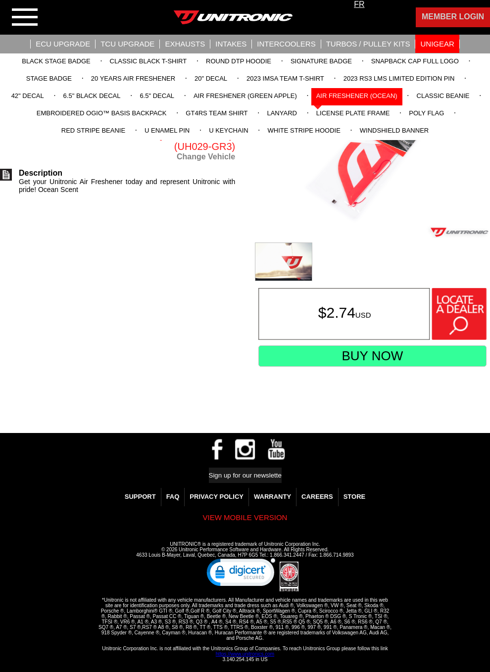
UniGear (437, 44)
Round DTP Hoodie (238, 61)
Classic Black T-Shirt (148, 61)
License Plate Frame (353, 113)
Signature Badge (321, 61)
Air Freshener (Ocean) (356, 95)
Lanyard (281, 113)
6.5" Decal (157, 95)
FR (359, 4)
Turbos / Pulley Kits (368, 44)
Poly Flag (426, 113)
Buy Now (372, 355)
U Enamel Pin (167, 130)
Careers (317, 496)
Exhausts (185, 44)
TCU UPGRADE (127, 44)
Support (140, 496)
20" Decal (211, 78)
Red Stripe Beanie (93, 130)
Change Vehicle (206, 156)
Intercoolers (286, 44)
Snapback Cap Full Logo (415, 61)
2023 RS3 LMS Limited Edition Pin (399, 78)
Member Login (453, 16)
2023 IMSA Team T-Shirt (285, 78)
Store (354, 496)
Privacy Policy (217, 496)
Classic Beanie (443, 95)
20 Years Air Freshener (133, 78)
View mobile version (245, 517)
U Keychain (228, 130)
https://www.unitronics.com (245, 654)
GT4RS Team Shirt (216, 113)
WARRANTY (272, 496)
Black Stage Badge (56, 61)
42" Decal (27, 95)
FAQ (173, 496)
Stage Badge (49, 78)
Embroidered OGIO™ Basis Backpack (102, 113)
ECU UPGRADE (63, 44)
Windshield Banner (394, 130)
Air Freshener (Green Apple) (245, 95)
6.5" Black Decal (92, 95)
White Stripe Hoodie (304, 130)
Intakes (230, 44)
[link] (241, 574)
